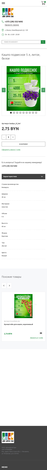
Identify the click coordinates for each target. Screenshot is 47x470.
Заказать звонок (12, 25)
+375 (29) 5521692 (14, 21)
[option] (23, 88)
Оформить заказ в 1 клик (11, 150)
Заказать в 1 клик (36, 338)
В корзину (23, 144)
